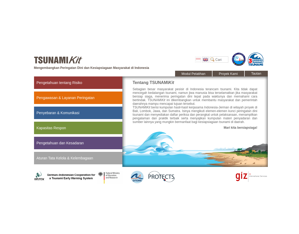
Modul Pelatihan (193, 74)
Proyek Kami (228, 74)
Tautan (256, 73)
